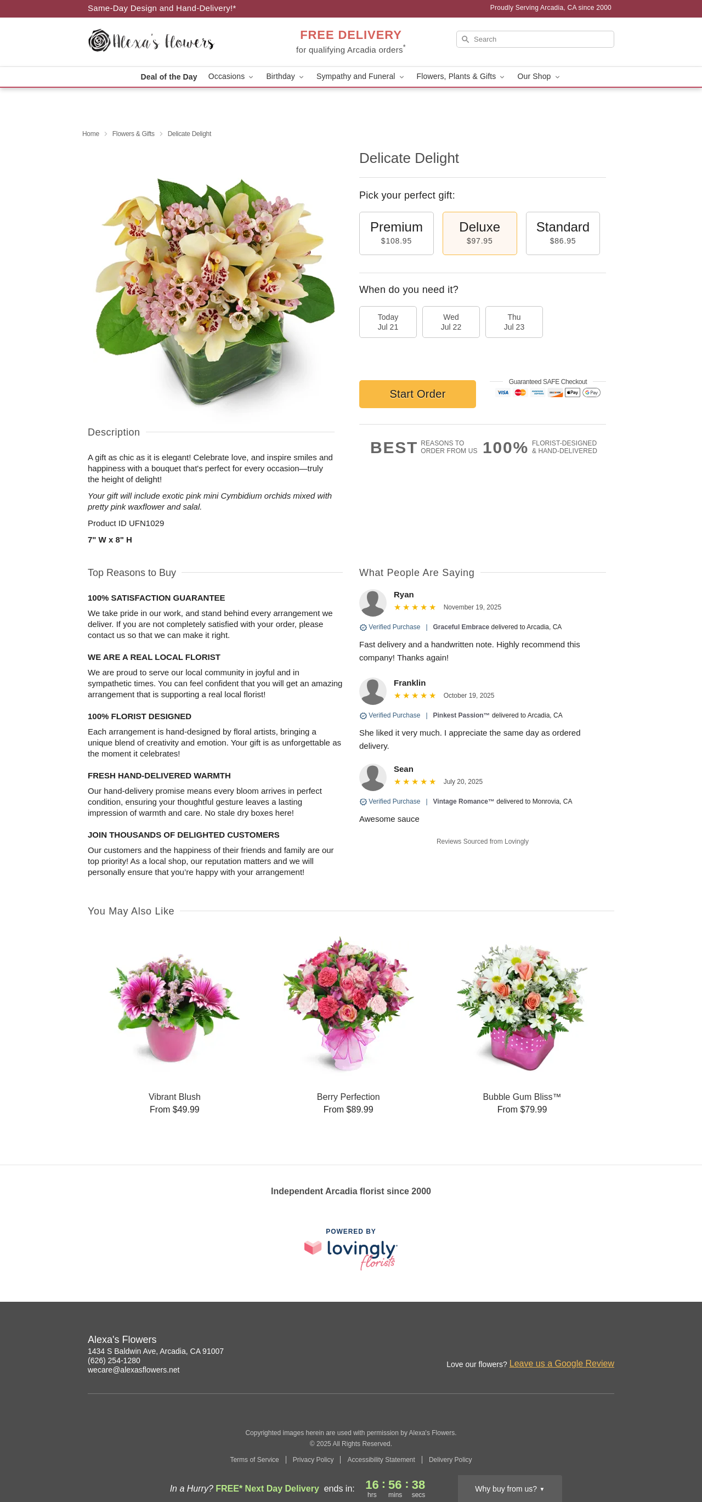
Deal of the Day (168, 76)
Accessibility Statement (381, 1459)
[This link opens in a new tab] (351, 1249)
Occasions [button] (232, 76)
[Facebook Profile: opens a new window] (558, 1341)
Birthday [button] (285, 76)
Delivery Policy (450, 1459)
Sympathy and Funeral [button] (361, 76)
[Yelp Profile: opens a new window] (606, 1341)
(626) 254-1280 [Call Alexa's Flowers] (114, 1360)
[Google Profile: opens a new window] (582, 1341)
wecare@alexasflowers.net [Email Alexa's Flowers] (134, 1369)
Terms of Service (254, 1459)
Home (90, 134)
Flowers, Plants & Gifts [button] (462, 76)
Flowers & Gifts (133, 134)
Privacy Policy (313, 1459)
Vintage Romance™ (464, 801)
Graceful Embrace (461, 627)
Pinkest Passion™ (461, 715)
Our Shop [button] (539, 76)
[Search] (535, 39)
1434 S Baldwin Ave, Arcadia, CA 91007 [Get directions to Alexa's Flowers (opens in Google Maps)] (156, 1351)
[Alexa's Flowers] (167, 42)
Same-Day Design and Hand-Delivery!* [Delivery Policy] (162, 8)
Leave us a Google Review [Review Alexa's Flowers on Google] (561, 1363)
